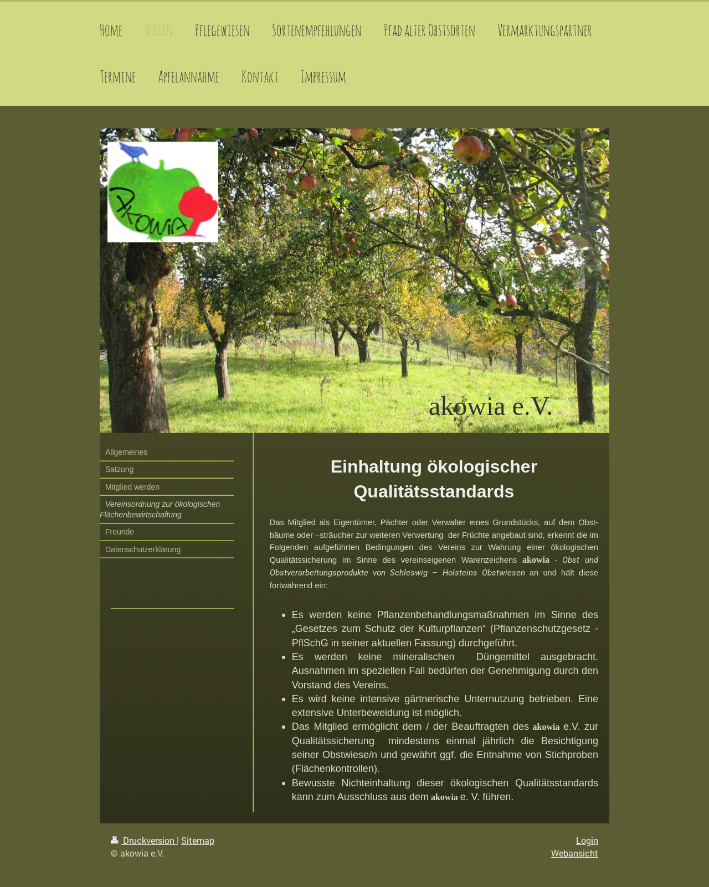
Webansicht (574, 853)
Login (587, 840)
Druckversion (144, 840)
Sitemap (197, 840)
